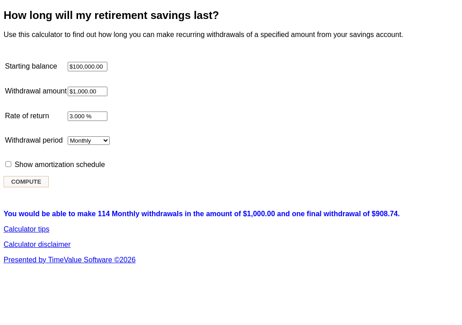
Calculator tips (26, 229)
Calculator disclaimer (37, 244)
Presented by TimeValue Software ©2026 (70, 260)
